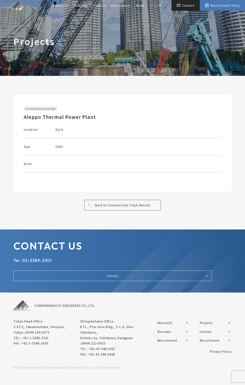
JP (151, 6)
